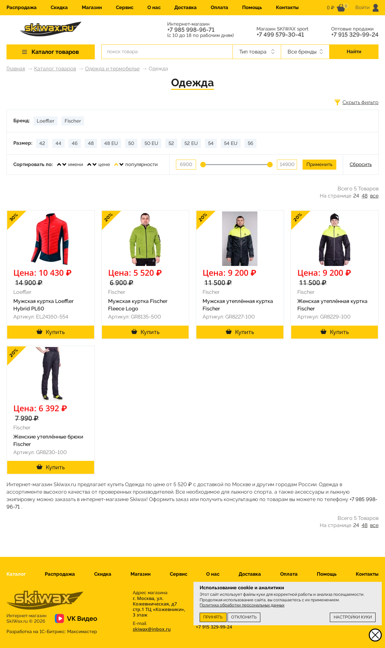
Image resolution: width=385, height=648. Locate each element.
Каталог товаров (55, 69)
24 (356, 196)
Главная (15, 69)
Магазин (92, 7)
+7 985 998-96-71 (190, 30)
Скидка (59, 7)
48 (364, 196)
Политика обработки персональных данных (242, 605)
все (374, 196)
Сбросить (361, 164)
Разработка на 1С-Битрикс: (51, 631)
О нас (154, 7)
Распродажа (21, 7)
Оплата (219, 7)
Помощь (252, 7)
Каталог (16, 574)
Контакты (287, 7)
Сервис (124, 7)
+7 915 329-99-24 (355, 34)
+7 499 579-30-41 (280, 34)
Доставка (185, 7)
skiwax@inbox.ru (152, 629)
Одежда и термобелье (112, 69)
